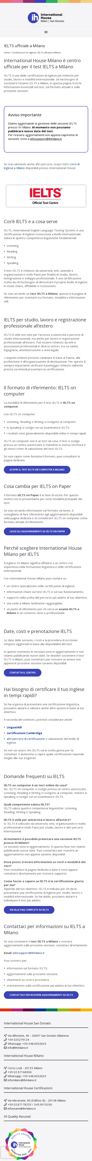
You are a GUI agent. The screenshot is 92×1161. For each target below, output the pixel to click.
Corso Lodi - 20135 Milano (25, 1068)
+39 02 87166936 (20, 1072)
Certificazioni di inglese (24, 52)
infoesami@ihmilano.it (22, 1108)
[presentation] (7, 1152)
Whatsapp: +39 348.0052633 (27, 1043)
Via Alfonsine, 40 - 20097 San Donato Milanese (38, 1035)
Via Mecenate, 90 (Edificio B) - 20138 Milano (37, 1100)
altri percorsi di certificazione (26, 739)
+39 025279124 (18, 1039)
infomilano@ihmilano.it (22, 1080)
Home (7, 52)
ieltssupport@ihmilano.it (46, 139)
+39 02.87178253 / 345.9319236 (30, 1104)
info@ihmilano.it (18, 1048)
